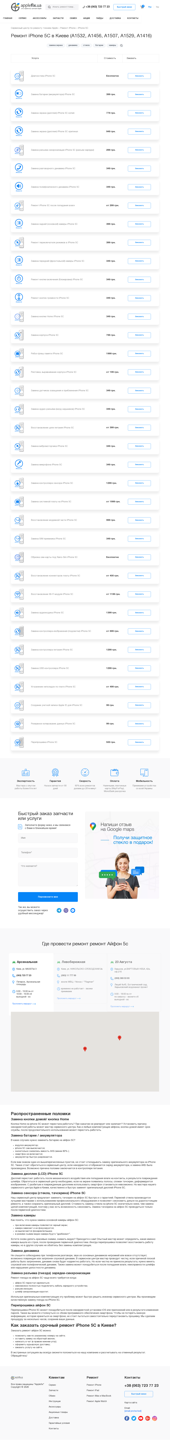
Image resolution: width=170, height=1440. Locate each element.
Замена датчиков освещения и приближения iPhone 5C (60, 391)
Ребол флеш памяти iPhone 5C (47, 354)
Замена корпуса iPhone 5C (45, 335)
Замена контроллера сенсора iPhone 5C (52, 483)
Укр (157, 7)
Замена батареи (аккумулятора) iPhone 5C (53, 95)
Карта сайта (130, 1403)
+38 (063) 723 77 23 (96, 7)
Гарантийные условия (59, 1423)
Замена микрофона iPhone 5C (46, 465)
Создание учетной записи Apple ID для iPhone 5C (56, 706)
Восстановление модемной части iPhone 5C (54, 520)
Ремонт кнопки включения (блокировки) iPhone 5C (57, 280)
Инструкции (55, 1402)
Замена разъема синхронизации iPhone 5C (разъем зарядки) (62, 150)
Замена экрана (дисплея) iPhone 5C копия (52, 113)
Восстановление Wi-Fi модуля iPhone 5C (52, 595)
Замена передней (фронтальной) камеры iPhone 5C (57, 261)
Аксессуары (55, 1407)
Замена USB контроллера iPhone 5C (50, 669)
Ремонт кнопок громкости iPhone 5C (50, 298)
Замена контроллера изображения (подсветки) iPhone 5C (61, 631)
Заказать (139, 76)
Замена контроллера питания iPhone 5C (52, 650)
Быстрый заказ (124, 7)
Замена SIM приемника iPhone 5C (48, 539)
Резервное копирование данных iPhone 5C (53, 724)
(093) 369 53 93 (119, 979)
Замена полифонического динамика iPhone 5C (55, 187)
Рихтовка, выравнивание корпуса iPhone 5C (53, 372)
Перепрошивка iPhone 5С (44, 743)
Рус (150, 7)
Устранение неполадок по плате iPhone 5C (53, 687)
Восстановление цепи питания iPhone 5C (52, 428)
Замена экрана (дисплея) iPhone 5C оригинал (54, 132)
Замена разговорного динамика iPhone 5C (53, 169)
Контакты (54, 1429)
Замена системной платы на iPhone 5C (51, 502)
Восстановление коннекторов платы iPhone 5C (55, 576)
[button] (121, 46)
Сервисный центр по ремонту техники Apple (34, 28)
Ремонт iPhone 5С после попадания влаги (53, 206)
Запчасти (53, 1391)
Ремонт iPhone (68, 28)
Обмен (52, 1396)
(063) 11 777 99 (66, 976)
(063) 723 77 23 (21, 976)
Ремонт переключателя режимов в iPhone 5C (54, 243)
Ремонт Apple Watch (97, 1402)
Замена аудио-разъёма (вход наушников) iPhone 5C (58, 409)
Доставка (54, 1418)
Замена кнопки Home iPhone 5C (47, 317)
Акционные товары (58, 1413)
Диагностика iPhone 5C (43, 76)
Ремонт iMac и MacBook (99, 1396)
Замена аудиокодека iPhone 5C (47, 613)
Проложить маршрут (24, 1004)
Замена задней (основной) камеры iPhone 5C (54, 224)
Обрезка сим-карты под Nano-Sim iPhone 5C (54, 558)
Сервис (52, 1385)
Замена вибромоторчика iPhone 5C (49, 447)
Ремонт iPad (93, 1391)
